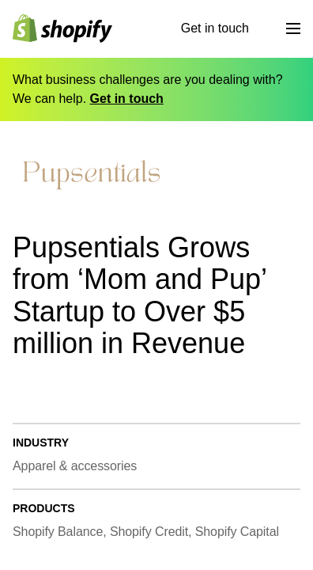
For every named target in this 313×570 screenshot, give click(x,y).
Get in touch (215, 28)
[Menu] (293, 29)
